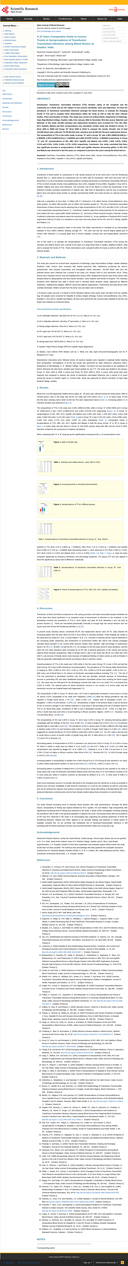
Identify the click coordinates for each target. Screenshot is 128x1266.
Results (5, 107)
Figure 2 (67, 403)
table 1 (103, 400)
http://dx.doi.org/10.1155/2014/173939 (57, 1211)
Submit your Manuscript (106, 1262)
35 (119, 729)
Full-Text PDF (108, 29)
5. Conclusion (45, 798)
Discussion (7, 112)
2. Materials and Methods (51, 257)
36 (117, 746)
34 (58, 729)
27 (112, 712)
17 (51, 647)
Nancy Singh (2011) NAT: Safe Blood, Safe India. (61, 913)
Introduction (7, 98)
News (83, 19)
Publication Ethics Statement (15, 63)
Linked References (110, 38)
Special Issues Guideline (13, 83)
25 (124, 700)
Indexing (7, 31)
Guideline (7, 43)
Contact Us (75, 1257)
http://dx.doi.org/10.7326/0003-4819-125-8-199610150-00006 (69, 1202)
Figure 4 (110, 553)
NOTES (41, 1239)
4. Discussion (45, 608)
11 (58, 234)
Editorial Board (9, 40)
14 (82, 627)
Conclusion (7, 116)
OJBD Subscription (11, 53)
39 (55, 755)
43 (103, 775)
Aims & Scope (9, 37)
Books (46, 19)
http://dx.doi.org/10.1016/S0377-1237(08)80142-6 (93, 1034)
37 (85, 749)
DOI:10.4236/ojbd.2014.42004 (49, 31)
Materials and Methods (12, 103)
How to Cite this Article (111, 41)
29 (62, 715)
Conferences (65, 19)
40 (86, 764)
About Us (102, 19)
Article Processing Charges (14, 47)
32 (119, 723)
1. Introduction (45, 168)
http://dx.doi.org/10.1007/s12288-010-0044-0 (68, 873)
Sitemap (67, 1257)
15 (66, 638)
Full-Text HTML (108, 32)
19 (74, 647)
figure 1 (101, 397)
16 (86, 638)
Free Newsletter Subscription (15, 56)
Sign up (87, 1262)
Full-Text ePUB (108, 35)
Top (3, 90)
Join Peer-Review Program (29, 1263)
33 (66, 726)
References (43, 860)
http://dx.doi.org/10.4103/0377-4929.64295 (59, 1046)
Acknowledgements (48, 832)
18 (62, 647)
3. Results (42, 387)
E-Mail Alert (9, 1263)
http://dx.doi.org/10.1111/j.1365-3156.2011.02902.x (62, 1120)
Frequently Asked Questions (15, 69)
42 (116, 764)
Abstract (106, 25)
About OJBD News (11, 66)
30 (82, 723)
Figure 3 (111, 411)
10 (48, 222)
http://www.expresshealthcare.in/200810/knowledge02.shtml (66, 916)
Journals (28, 19)
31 (115, 723)
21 (115, 673)
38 (51, 755)
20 (125, 670)
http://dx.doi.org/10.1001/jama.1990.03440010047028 (97, 1193)
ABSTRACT (43, 98)
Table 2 (74, 417)
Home (9, 19)
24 (72, 700)
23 (94, 697)
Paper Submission (11, 50)
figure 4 (40, 426)
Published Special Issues (13, 80)
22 (38, 682)
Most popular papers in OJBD (15, 59)
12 (38, 237)
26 (54, 703)
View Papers (8, 34)
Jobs (119, 19)
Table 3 (102, 420)
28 (38, 715)
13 (78, 627)
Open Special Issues (12, 77)
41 (105, 764)
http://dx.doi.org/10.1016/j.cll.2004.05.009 (77, 1053)
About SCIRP (58, 1257)
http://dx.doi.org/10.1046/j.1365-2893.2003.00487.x (62, 952)
